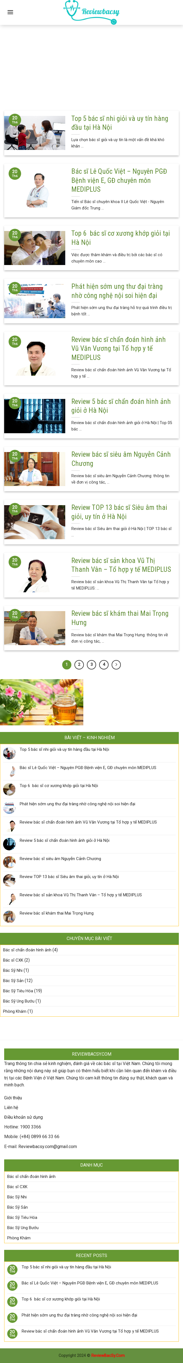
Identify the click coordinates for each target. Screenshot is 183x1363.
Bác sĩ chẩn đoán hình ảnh (27, 949)
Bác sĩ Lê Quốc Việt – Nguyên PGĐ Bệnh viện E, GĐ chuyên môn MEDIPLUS (88, 767)
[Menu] (10, 12)
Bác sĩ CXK (13, 960)
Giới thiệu (13, 1097)
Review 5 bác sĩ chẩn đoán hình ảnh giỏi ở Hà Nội (64, 840)
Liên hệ (11, 1107)
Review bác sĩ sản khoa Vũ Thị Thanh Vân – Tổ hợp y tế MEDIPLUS (81, 894)
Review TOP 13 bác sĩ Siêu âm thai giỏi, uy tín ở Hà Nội (69, 876)
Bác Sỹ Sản (13, 980)
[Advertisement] (91, 63)
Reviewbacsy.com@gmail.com (47, 1146)
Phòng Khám (14, 1011)
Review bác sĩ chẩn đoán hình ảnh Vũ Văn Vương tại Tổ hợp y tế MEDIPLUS (88, 822)
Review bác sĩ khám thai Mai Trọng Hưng (57, 913)
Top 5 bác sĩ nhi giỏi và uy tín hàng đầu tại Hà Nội (64, 749)
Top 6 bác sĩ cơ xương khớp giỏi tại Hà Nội (59, 785)
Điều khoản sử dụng (23, 1117)
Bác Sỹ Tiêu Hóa (18, 990)
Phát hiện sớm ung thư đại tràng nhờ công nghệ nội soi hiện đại (77, 803)
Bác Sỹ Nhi (12, 970)
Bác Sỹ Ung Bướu (18, 1001)
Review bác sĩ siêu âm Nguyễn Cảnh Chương (60, 858)
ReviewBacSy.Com (108, 1355)
